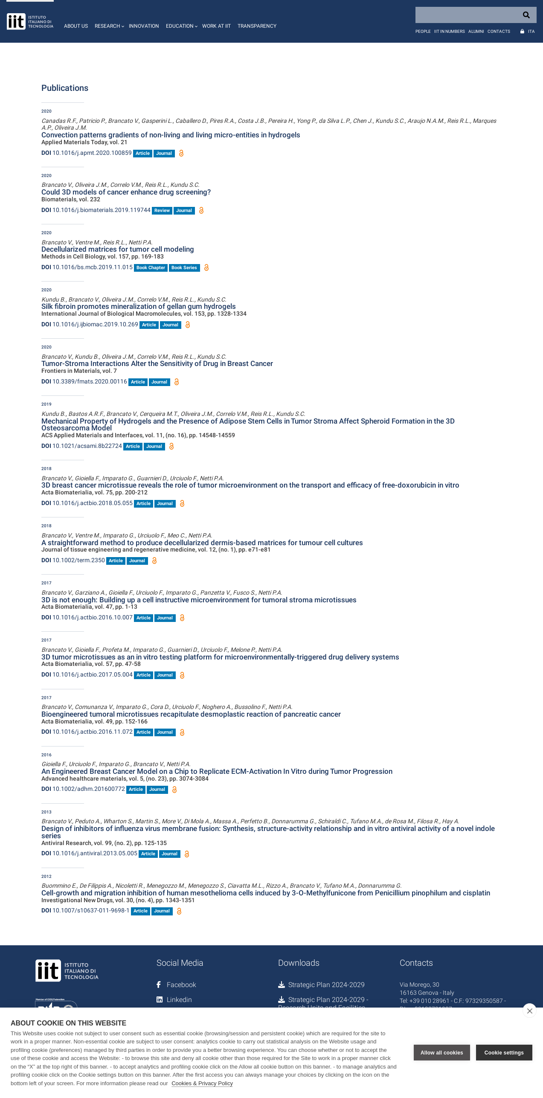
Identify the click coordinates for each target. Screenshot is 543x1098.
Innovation (144, 26)
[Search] (476, 15)
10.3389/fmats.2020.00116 (84, 381)
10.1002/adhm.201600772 (83, 788)
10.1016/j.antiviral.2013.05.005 (89, 853)
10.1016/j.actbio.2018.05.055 (87, 503)
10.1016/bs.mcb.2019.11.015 (87, 267)
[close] (530, 1010)
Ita (531, 31)
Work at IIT (216, 26)
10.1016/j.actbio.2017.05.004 (87, 674)
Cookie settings (504, 1053)
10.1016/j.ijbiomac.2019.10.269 (89, 324)
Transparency (257, 26)
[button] (108, 21)
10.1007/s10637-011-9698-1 (85, 910)
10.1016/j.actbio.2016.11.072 (87, 731)
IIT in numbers (449, 31)
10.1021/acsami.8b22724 (81, 445)
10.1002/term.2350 (73, 560)
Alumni (476, 31)
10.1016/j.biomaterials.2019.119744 (96, 209)
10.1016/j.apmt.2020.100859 (86, 152)
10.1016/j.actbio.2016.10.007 (87, 617)
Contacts (499, 31)
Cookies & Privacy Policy (202, 1083)
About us (76, 26)
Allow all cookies (442, 1053)
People (423, 31)
